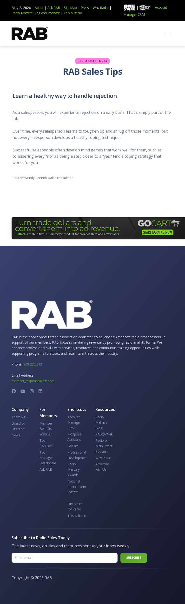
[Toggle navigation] (167, 33)
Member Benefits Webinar (46, 428)
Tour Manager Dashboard (48, 457)
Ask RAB (53, 7)
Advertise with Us (102, 467)
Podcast (54, 13)
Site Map (70, 7)
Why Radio (100, 7)
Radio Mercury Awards (73, 469)
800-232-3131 (33, 364)
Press (85, 7)
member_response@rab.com (33, 381)
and (44, 13)
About (39, 7)
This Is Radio (76, 515)
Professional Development (77, 455)
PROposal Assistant (74, 437)
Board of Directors (18, 426)
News (16, 435)
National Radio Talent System (76, 486)
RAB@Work (104, 434)
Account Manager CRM (74, 422)
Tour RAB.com (46, 443)
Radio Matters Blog (26, 13)
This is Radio (73, 13)
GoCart (72, 446)
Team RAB (20, 417)
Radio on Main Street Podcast (103, 446)
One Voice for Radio (74, 506)
